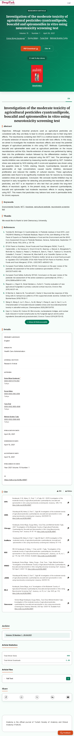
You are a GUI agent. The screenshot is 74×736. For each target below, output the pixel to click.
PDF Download (31, 49)
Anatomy (37, 85)
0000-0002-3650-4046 (12, 406)
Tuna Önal (44, 38)
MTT (22, 207)
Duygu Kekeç (33, 38)
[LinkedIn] (52, 697)
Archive (6, 626)
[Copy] (68, 503)
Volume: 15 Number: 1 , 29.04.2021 (19, 635)
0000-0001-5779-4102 (11, 381)
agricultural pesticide (42, 207)
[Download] (68, 678)
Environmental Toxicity (11, 207)
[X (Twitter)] (37, 697)
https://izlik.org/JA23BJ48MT (15, 480)
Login (69, 3)
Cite (47, 48)
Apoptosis (29, 207)
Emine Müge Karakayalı (15, 38)
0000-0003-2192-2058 (12, 394)
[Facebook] (6, 697)
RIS (59, 491)
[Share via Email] (68, 697)
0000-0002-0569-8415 (12, 419)
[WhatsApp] (21, 697)
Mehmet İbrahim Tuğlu (59, 38)
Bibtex (68, 491)
